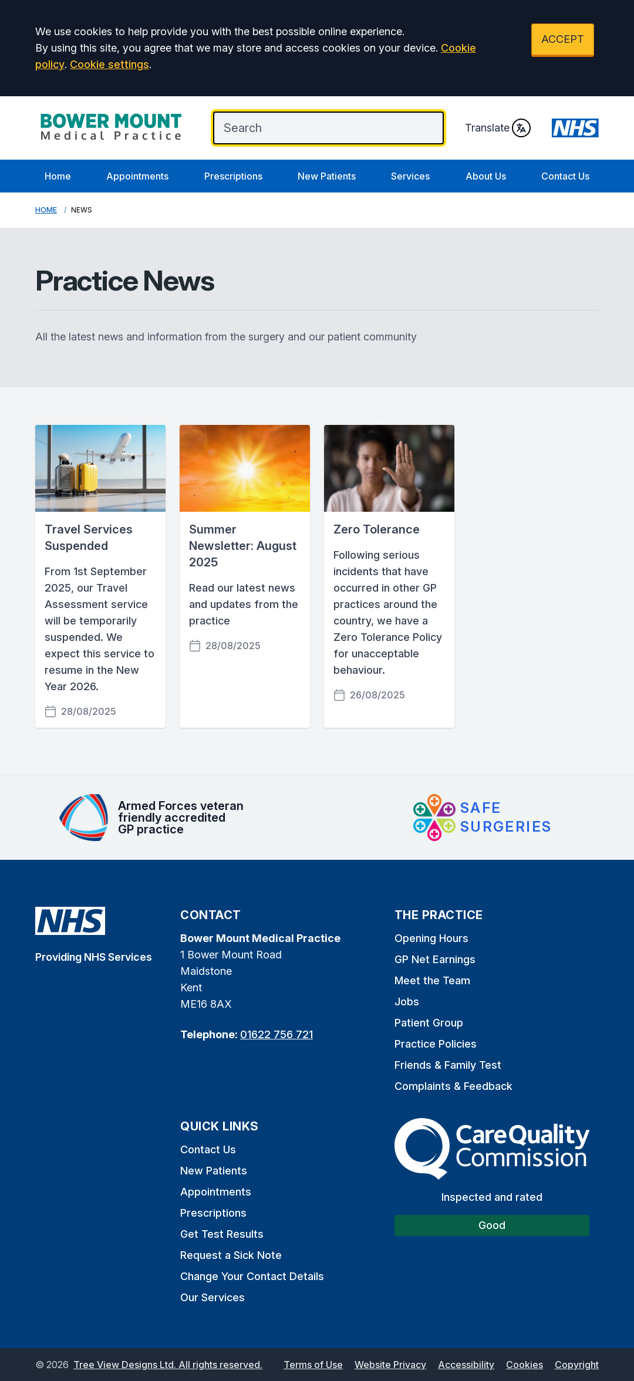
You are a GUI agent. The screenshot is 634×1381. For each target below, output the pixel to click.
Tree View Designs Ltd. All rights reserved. (167, 1364)
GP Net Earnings (435, 959)
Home (58, 176)
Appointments (137, 176)
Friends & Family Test (447, 1065)
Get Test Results (222, 1234)
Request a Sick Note (231, 1255)
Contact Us (565, 176)
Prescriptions (233, 176)
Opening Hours (431, 938)
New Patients (327, 176)
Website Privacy (390, 1364)
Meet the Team (432, 980)
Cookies (524, 1364)
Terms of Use (313, 1364)
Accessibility (466, 1364)
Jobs (406, 1001)
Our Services (212, 1297)
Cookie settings (109, 64)
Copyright (577, 1364)
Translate (498, 128)
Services (410, 176)
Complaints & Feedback (453, 1086)
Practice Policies (435, 1044)
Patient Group (428, 1023)
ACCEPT (562, 39)
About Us (486, 176)
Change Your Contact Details (252, 1276)
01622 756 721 (276, 1034)
